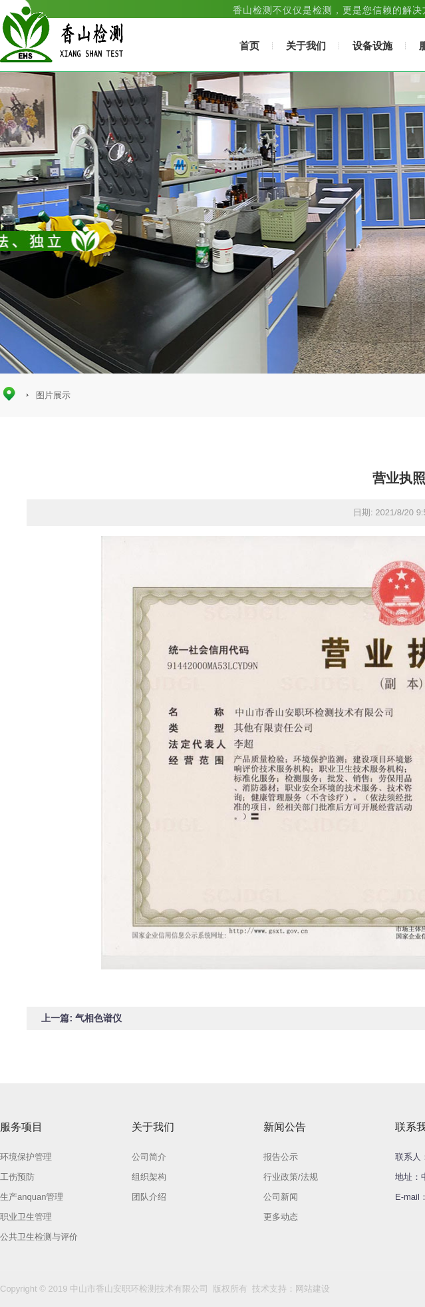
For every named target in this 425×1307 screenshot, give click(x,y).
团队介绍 (149, 1197)
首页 (249, 45)
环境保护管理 (26, 1157)
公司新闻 (280, 1197)
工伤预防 (17, 1177)
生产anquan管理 (31, 1197)
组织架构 (149, 1177)
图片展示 (53, 395)
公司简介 (149, 1157)
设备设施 (372, 45)
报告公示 (280, 1157)
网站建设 (312, 1289)
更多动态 (280, 1217)
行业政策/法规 (290, 1177)
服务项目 (21, 1127)
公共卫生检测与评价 (39, 1237)
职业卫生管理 (26, 1217)
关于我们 (306, 45)
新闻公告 (284, 1127)
